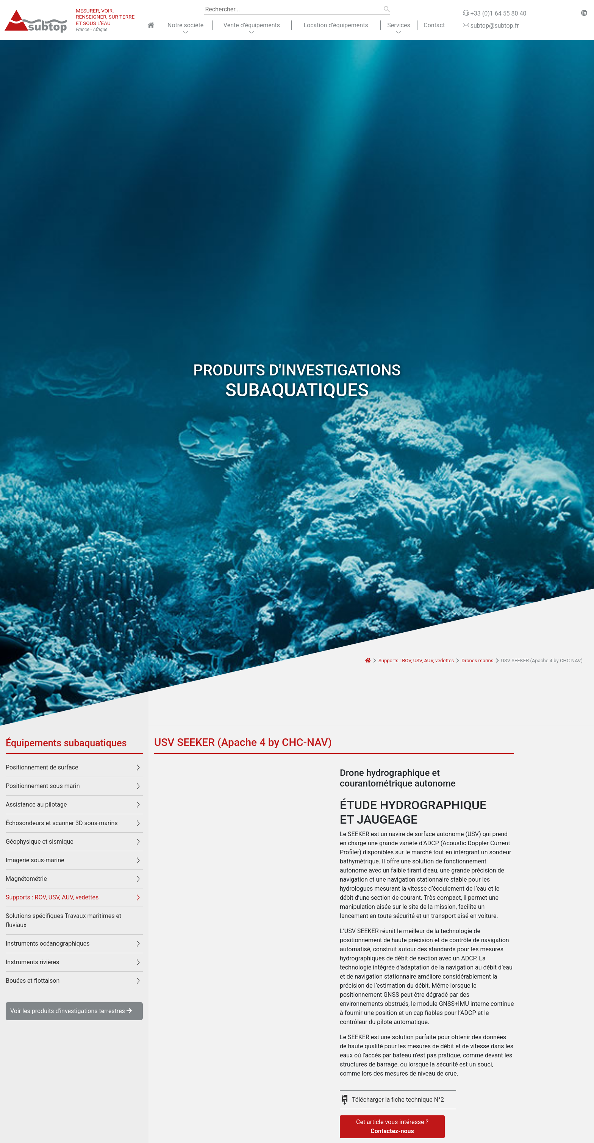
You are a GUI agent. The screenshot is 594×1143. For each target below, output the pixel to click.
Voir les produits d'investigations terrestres (71, 1011)
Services (398, 25)
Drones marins (477, 660)
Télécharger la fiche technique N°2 (398, 1099)
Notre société (185, 25)
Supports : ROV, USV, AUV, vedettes (416, 660)
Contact (434, 25)
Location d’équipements (335, 25)
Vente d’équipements (252, 25)
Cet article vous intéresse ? (392, 1127)
